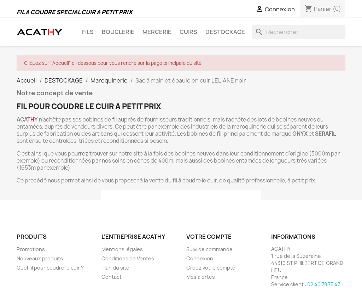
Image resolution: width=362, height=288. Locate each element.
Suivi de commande (209, 249)
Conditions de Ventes (127, 258)
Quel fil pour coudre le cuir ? (50, 267)
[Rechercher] (298, 32)
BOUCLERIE (118, 32)
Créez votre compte (210, 267)
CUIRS (188, 32)
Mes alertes (200, 276)
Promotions (31, 249)
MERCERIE (156, 32)
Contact (111, 276)
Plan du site (115, 267)
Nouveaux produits (40, 258)
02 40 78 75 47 (323, 284)
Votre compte (209, 237)
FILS (88, 32)
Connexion (199, 258)
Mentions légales (122, 249)
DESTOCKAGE (225, 32)
